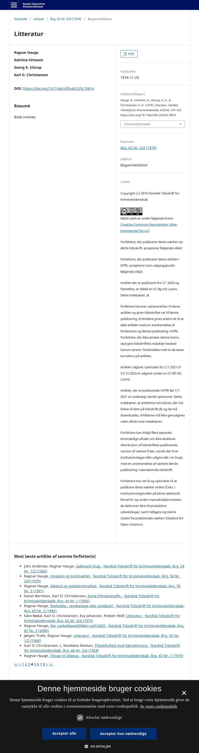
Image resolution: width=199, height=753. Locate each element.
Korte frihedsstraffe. (105, 596)
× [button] (184, 694)
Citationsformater (137, 124)
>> (51, 664)
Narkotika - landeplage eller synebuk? (82, 605)
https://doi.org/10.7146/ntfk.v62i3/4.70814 (58, 88)
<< (16, 664)
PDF (130, 54)
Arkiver (39, 19)
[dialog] (99, 716)
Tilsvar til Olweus (65, 655)
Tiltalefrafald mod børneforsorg (122, 645)
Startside (20, 19)
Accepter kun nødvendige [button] (123, 733)
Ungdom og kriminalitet (70, 576)
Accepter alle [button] (64, 733)
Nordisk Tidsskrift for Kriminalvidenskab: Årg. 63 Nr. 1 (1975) (132, 655)
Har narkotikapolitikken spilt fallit (78, 625)
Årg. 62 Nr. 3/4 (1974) (65, 19)
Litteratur (134, 615)
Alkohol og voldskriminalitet (73, 586)
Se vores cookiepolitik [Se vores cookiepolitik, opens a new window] (158, 706)
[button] (99, 746)
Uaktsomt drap (88, 566)
